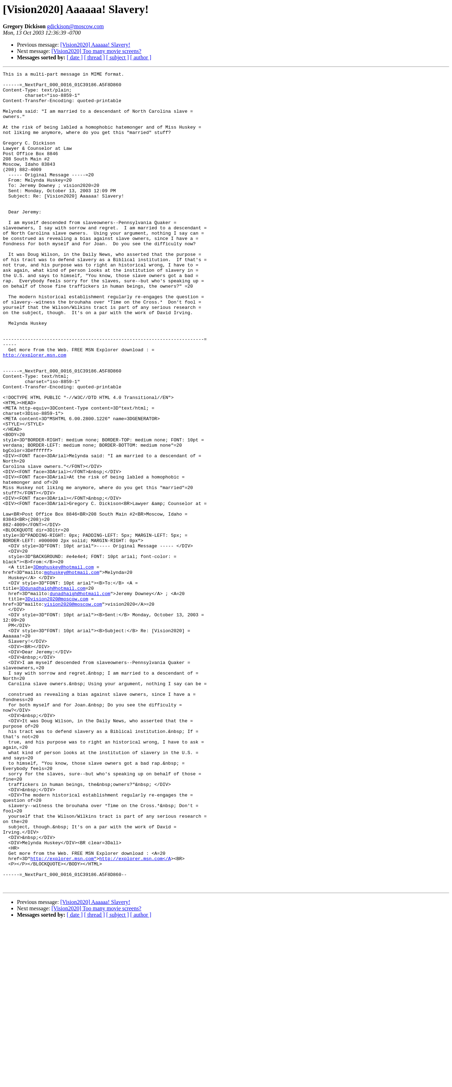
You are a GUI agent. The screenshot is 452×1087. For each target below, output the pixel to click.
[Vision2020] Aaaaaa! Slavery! (95, 45)
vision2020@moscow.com (73, 711)
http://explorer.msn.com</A (135, 1016)
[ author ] (140, 57)
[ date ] (75, 57)
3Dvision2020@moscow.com (56, 704)
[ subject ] (117, 57)
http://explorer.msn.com (34, 412)
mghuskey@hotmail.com (71, 673)
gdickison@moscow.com (75, 26)
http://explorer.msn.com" (63, 1016)
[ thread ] (94, 57)
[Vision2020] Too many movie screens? (96, 51)
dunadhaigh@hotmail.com (80, 698)
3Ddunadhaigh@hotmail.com (52, 692)
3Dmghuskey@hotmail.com (63, 666)
